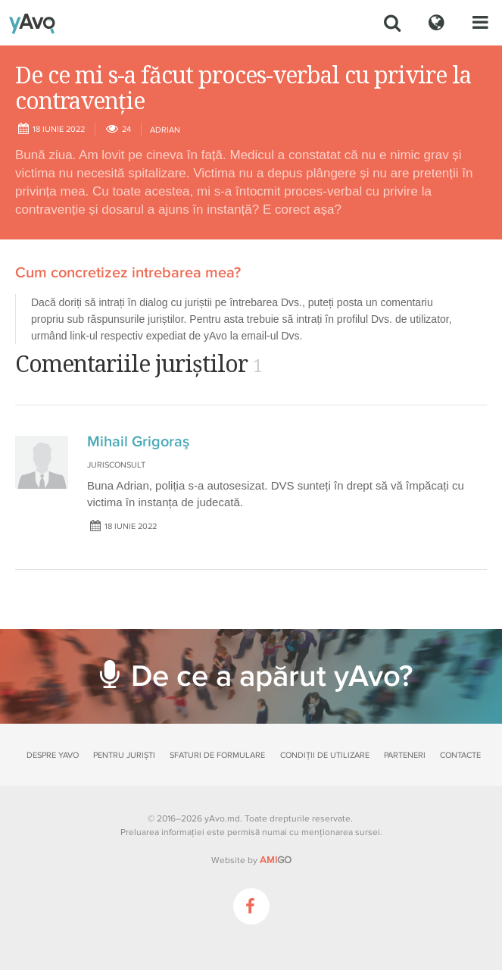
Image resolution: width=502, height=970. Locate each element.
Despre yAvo (53, 755)
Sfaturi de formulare (217, 755)
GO (276, 860)
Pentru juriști (124, 755)
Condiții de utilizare (324, 755)
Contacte (460, 755)
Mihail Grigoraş (138, 442)
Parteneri (405, 755)
